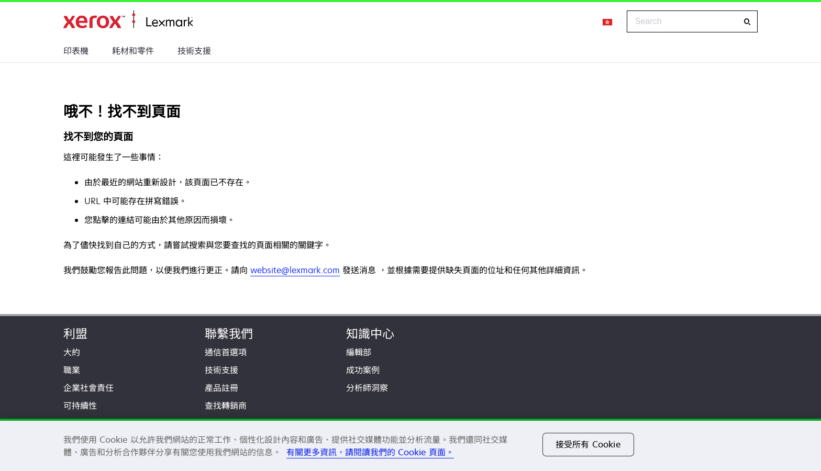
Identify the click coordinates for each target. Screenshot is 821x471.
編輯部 (358, 352)
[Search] (747, 21)
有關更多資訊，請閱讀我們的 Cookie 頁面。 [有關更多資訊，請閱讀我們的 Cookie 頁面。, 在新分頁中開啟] (370, 452)
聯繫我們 (229, 334)
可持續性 (80, 405)
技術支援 (194, 51)
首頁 (128, 19)
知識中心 (370, 334)
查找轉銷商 (226, 405)
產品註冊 (221, 388)
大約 (71, 352)
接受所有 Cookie (588, 444)
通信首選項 (226, 352)
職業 (71, 370)
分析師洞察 (367, 388)
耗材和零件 (133, 51)
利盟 (75, 334)
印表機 (75, 51)
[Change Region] (607, 21)
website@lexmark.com (295, 270)
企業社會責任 (88, 388)
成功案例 (363, 370)
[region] (410, 445)
